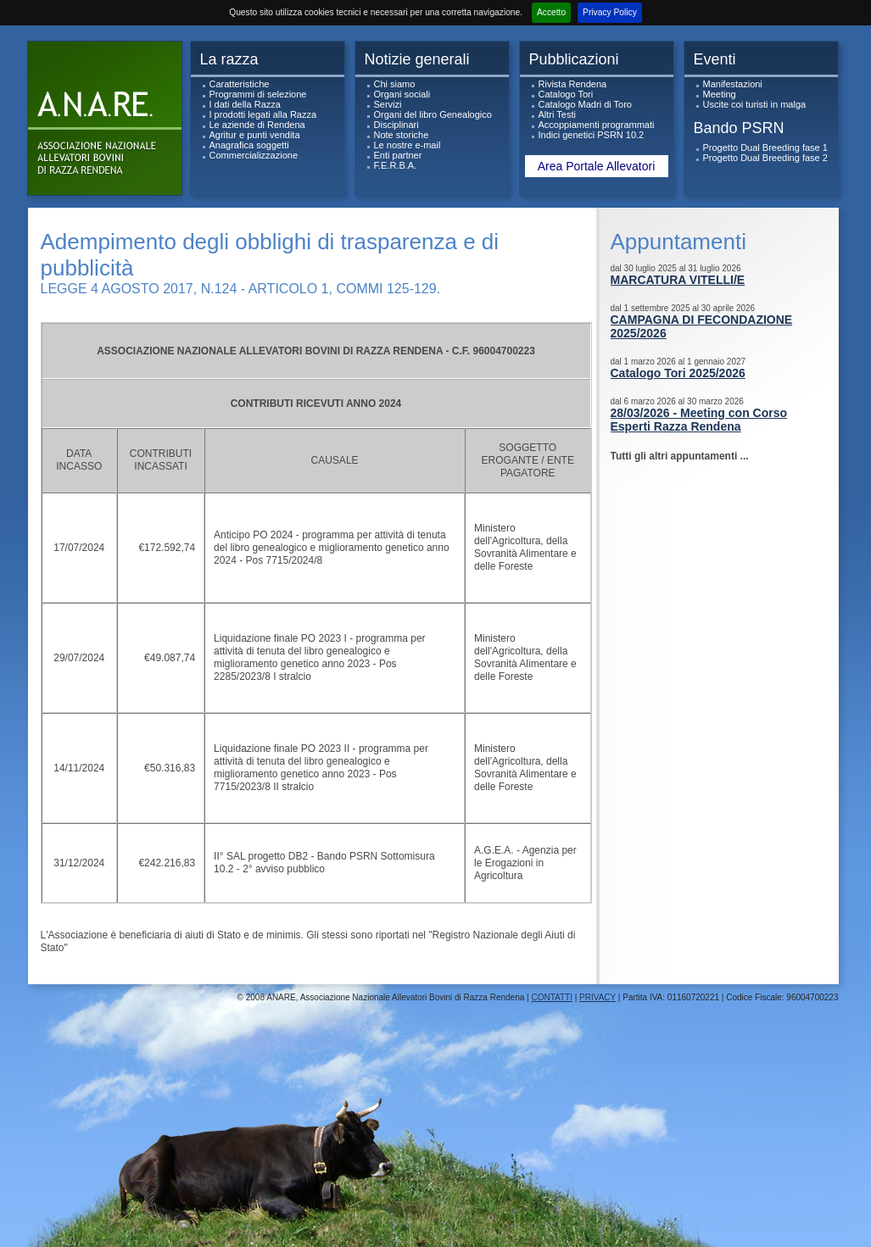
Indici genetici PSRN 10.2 (592, 135)
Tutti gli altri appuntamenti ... (680, 456)
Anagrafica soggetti (249, 145)
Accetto (551, 12)
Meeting (719, 94)
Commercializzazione (254, 155)
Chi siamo (395, 84)
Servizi (388, 104)
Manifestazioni (732, 84)
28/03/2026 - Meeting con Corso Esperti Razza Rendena (699, 419)
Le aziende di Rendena (257, 125)
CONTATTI (551, 997)
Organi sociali (402, 94)
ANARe (108, 122)
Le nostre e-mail (407, 145)
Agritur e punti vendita (254, 135)
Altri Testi (557, 114)
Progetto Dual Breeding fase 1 (765, 147)
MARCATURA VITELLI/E (678, 280)
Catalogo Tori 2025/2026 (678, 373)
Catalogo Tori (566, 94)
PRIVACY (597, 997)
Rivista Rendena (573, 84)
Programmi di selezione (258, 94)
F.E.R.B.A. (395, 165)
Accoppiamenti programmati (597, 125)
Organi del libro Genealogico (433, 114)
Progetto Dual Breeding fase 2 (765, 158)
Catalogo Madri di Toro (585, 104)
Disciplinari (396, 125)
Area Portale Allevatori (597, 166)
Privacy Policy (610, 12)
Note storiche (401, 135)
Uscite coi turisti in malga (755, 104)
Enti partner (398, 155)
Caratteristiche (239, 84)
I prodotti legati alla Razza (263, 114)
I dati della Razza (245, 104)
